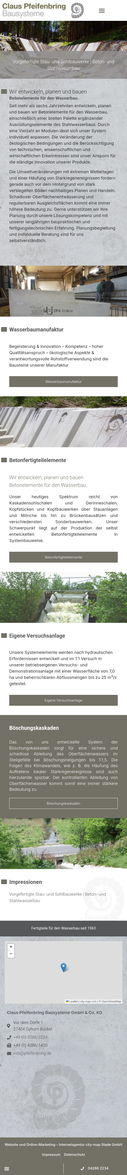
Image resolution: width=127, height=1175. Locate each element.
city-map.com (88, 1001)
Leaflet (72, 1001)
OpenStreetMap (111, 1001)
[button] (110, 10)
